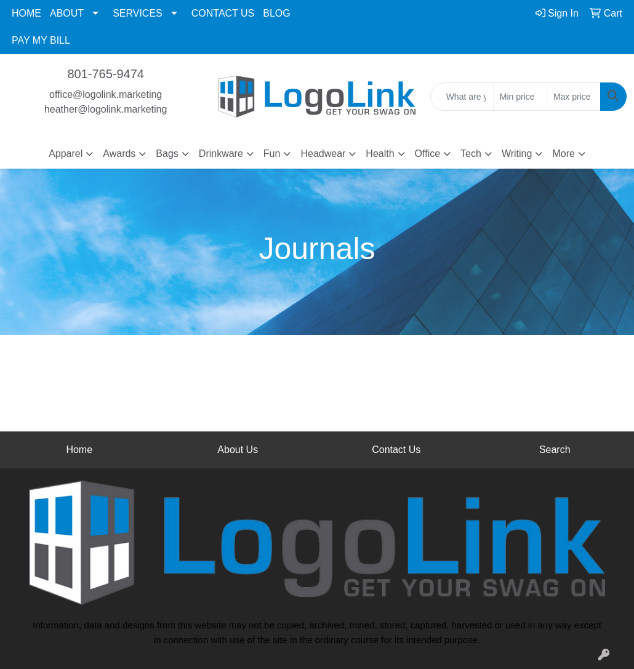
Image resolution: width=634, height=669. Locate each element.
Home (79, 449)
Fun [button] (272, 153)
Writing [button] (517, 153)
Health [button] (380, 153)
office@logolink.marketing (105, 94)
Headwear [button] (322, 153)
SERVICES (138, 13)
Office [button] (428, 153)
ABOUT (67, 13)
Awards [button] (119, 153)
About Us (237, 449)
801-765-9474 (105, 74)
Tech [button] (470, 153)
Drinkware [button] (221, 153)
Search (555, 449)
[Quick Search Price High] (574, 96)
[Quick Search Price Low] (520, 96)
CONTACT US (223, 13)
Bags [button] (167, 153)
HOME (26, 13)
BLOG (276, 13)
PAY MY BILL (41, 40)
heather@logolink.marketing (105, 109)
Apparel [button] (65, 153)
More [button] (563, 153)
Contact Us (396, 449)
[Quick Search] (462, 96)
